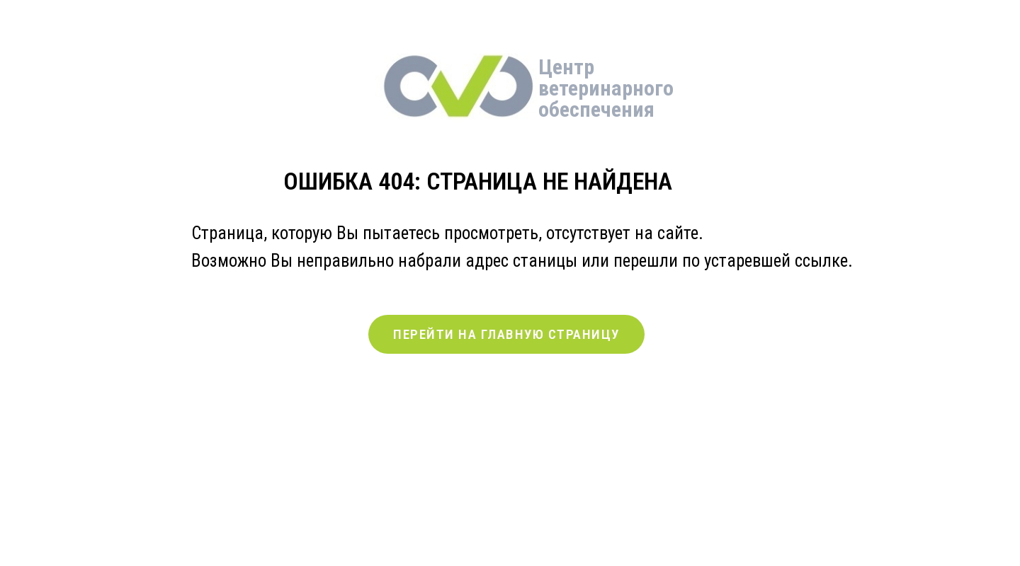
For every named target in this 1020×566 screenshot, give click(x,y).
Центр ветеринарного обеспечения (606, 88)
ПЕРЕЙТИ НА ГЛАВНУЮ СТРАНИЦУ (506, 334)
